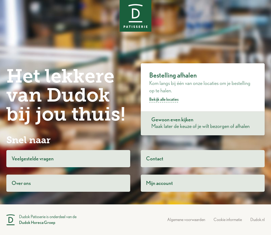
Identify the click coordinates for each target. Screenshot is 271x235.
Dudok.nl (257, 219)
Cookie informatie (228, 219)
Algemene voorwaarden (186, 219)
